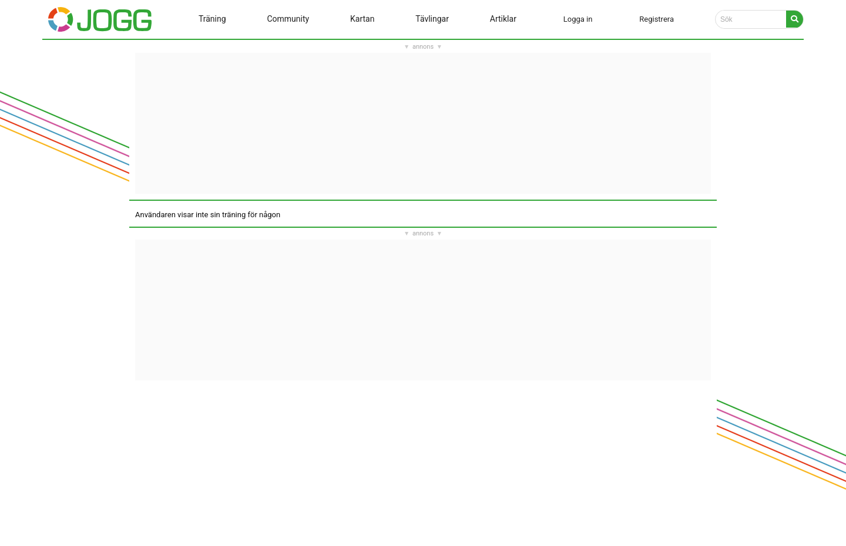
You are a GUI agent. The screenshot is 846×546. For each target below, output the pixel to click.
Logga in (578, 19)
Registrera (656, 19)
